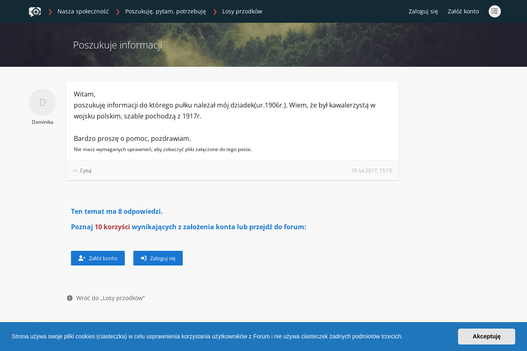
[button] (405, 337)
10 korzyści (112, 226)
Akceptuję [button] (487, 336)
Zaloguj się (158, 258)
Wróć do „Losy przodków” (106, 298)
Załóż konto (463, 11)
